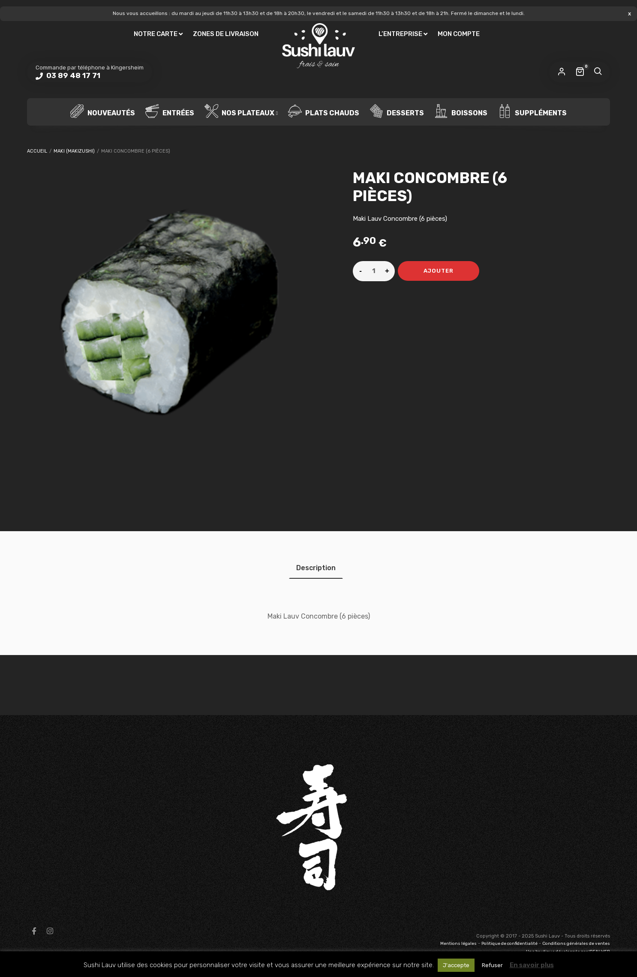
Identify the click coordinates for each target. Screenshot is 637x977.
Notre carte (155, 34)
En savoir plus (532, 965)
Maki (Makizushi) (74, 151)
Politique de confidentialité (509, 943)
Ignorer (629, 13)
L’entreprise (400, 34)
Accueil (37, 151)
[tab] (316, 567)
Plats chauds (323, 112)
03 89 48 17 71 (72, 75)
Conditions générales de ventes (576, 943)
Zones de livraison (225, 34)
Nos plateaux (239, 112)
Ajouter (439, 271)
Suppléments (532, 112)
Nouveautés (102, 112)
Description (316, 568)
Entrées (169, 112)
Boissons (460, 112)
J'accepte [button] (456, 965)
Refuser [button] (492, 965)
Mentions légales (458, 943)
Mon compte (459, 34)
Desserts (397, 112)
